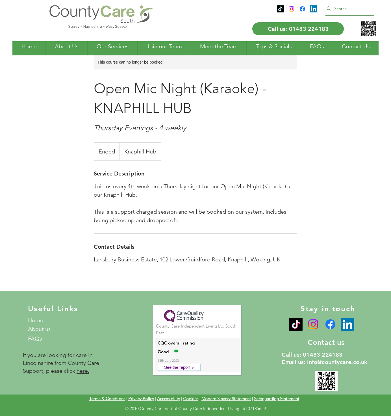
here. (83, 370)
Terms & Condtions (107, 398)
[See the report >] (179, 367)
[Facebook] (302, 8)
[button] (66, 46)
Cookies (190, 398)
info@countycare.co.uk (337, 362)
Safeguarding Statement (276, 398)
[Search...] (348, 8)
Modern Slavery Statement (226, 398)
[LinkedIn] (313, 8)
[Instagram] (291, 8)
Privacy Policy (141, 398)
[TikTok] (280, 8)
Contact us (326, 342)
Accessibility (168, 398)
